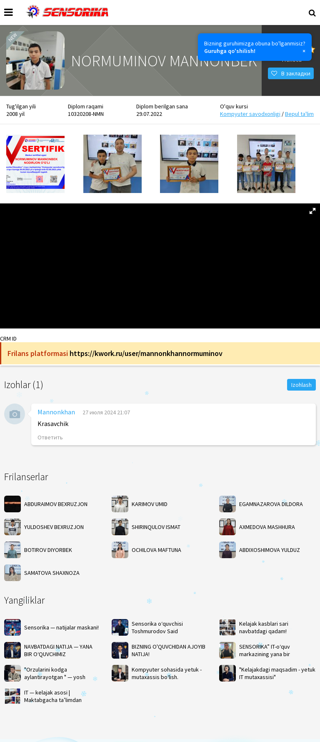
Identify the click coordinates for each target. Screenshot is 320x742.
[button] (312, 211)
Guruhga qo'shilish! (229, 51)
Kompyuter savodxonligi (250, 114)
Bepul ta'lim (299, 114)
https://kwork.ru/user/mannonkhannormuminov (146, 353)
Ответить (50, 437)
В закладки (290, 73)
